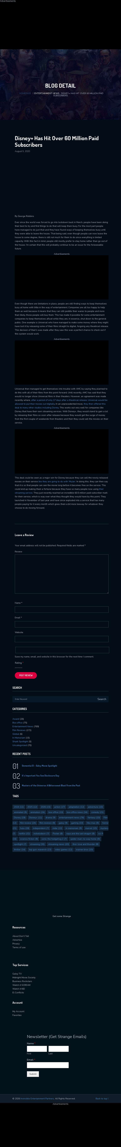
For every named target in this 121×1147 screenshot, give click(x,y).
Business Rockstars (22, 981)
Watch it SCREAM (21, 985)
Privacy (16, 943)
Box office (17, 722)
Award (15, 718)
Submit (32, 1074)
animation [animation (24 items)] (37, 812)
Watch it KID (18, 988)
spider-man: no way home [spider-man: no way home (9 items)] (85, 838)
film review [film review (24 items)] (28, 822)
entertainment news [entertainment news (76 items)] (71, 817)
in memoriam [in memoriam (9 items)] (74, 828)
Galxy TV (17, 973)
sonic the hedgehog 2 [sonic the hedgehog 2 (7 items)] (54, 838)
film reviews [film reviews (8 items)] (47, 822)
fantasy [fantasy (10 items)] (94, 817)
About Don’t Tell (20, 936)
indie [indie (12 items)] (57, 828)
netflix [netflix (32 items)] (24, 833)
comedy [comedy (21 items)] (97, 812)
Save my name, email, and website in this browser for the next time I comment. (54, 656)
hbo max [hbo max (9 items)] (93, 822)
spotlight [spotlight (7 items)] (20, 844)
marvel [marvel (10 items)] (91, 828)
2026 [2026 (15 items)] (45, 806)
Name (18, 602)
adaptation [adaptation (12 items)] (76, 806)
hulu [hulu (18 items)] (24, 828)
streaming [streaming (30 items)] (37, 844)
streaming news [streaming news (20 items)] (58, 844)
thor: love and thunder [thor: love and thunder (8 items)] (85, 844)
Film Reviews (19, 730)
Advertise (17, 939)
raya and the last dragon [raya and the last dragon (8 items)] (80, 833)
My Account (18, 1011)
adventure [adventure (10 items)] (95, 806)
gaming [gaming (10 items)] (77, 822)
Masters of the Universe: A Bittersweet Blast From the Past (51, 785)
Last (50, 1053)
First (29, 1053)
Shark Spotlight (20, 741)
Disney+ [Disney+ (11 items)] (35, 817)
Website (19, 632)
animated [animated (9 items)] (20, 812)
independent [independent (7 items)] (41, 828)
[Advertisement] (60, 24)
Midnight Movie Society (23, 977)
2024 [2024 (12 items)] (19, 806)
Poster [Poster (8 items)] (58, 833)
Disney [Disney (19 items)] (19, 817)
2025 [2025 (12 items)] (32, 806)
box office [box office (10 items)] (56, 812)
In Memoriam (18, 737)
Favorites (17, 1015)
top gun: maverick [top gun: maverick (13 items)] (40, 849)
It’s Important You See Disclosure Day (40, 775)
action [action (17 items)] (59, 806)
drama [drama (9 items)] (50, 817)
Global (15, 734)
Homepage (25, 93)
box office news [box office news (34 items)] (77, 812)
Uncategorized (19, 745)
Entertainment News (46, 93)
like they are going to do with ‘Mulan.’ (57, 481)
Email (18, 617)
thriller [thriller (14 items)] (19, 849)
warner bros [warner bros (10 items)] (84, 849)
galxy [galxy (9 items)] (63, 822)
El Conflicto (18, 992)
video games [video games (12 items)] (63, 849)
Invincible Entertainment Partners (37, 1098)
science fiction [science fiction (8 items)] (29, 838)
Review (18, 551)
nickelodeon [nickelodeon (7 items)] (41, 833)
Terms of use (19, 947)
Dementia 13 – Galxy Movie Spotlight (39, 765)
